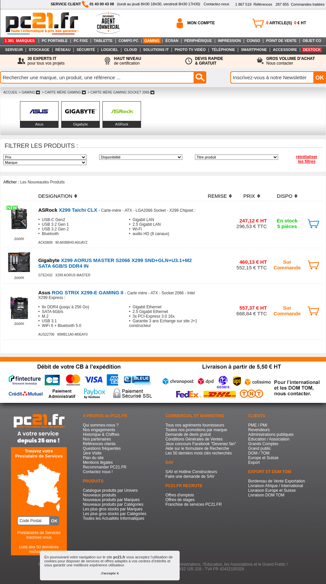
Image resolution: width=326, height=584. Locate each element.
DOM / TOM (258, 453)
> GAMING (29, 92)
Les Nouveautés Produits (42, 182)
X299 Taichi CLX (68, 210)
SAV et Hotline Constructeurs (191, 471)
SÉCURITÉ (86, 50)
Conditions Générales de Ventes (194, 439)
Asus (39, 124)
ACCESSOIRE (285, 50)
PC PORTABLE (55, 41)
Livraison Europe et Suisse (272, 490)
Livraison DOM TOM (266, 495)
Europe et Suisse (263, 457)
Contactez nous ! (98, 471)
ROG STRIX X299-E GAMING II (81, 292)
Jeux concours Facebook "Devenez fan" (200, 443)
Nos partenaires (97, 439)
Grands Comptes (263, 443)
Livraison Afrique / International (275, 485)
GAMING (151, 41)
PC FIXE (81, 41)
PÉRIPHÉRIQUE (198, 41)
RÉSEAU (63, 50)
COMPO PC (128, 41)
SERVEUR (14, 50)
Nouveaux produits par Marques (111, 499)
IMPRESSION (229, 41)
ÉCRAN (171, 41)
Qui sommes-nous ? (100, 425)
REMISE (217, 196)
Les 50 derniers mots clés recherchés (198, 453)
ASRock (121, 124)
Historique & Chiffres (101, 434)
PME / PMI (257, 425)
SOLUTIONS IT (156, 50)
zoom (19, 238)
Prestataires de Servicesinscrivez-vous (39, 535)
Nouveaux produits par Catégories (113, 504)
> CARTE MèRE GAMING (64, 92)
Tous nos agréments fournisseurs (194, 425)
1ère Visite (92, 453)
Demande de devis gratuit (188, 434)
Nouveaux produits (99, 495)
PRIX (249, 196)
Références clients (99, 443)
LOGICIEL (109, 50)
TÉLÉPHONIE (223, 50)
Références (253, 4)
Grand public (259, 448)
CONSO (253, 41)
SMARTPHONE (254, 50)
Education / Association (268, 439)
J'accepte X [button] (110, 573)
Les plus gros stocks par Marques (112, 509)
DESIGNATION (55, 196)
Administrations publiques (271, 434)
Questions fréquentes (102, 448)
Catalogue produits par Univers (110, 490)
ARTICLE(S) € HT (286, 23)
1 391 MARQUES (20, 41)
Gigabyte (80, 124)
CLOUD (130, 50)
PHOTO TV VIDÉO (190, 50)
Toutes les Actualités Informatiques (113, 518)
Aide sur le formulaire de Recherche (197, 448)
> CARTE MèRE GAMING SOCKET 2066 (121, 92)
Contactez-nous (216, 4)
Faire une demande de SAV (189, 476)
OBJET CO (311, 41)
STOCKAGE (39, 50)
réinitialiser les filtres (306, 159)
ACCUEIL (10, 92)
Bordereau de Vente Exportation (276, 481)
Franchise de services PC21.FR (193, 504)
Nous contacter (290, 61)
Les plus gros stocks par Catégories (114, 513)
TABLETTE (103, 41)
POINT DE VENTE (281, 41)
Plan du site (93, 457)
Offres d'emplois (179, 495)
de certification (127, 61)
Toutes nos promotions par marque (196, 430)
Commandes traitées (299, 4)
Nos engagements (99, 430)
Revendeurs (259, 430)
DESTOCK (312, 50)
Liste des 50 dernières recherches (39, 549)
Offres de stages (180, 499)
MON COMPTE (201, 23)
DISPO (284, 196)
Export (254, 462)
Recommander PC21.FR (104, 467)
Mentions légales (98, 462)
